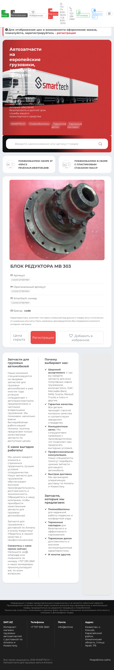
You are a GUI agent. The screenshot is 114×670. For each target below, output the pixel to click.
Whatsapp (82, 14)
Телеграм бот (97, 13)
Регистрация (18, 14)
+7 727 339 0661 (40, 627)
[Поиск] (100, 144)
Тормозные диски (59, 125)
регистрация (66, 33)
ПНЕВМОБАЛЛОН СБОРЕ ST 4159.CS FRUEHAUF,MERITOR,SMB (35, 164)
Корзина (53, 14)
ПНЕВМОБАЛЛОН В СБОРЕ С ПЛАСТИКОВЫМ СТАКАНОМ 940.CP (91, 164)
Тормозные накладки (74, 125)
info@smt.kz (65, 627)
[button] (81, 337)
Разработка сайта (100, 659)
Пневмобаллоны (39, 123)
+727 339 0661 (26, 561)
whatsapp (18, 553)
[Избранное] (37, 13)
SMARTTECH (18, 123)
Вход (4, 14)
